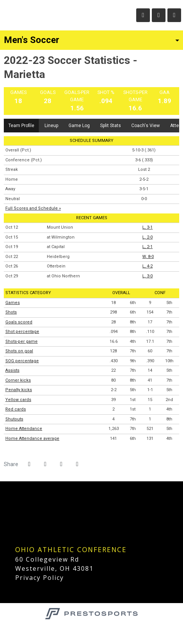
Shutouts (14, 419)
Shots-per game (21, 341)
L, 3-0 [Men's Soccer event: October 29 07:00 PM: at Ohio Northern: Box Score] (147, 276)
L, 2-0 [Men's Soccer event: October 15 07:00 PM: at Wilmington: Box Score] (147, 237)
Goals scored (18, 322)
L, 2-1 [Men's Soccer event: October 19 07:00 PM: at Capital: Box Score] (147, 246)
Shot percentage (22, 331)
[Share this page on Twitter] (45, 464)
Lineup (51, 125)
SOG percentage (22, 360)
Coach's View (145, 125)
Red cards (15, 409)
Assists (12, 370)
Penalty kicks (18, 389)
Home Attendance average (32, 438)
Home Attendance (23, 428)
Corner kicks (18, 380)
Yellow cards (18, 399)
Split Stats (110, 125)
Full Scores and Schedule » (33, 208)
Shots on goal (19, 351)
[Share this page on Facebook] (29, 464)
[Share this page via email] (61, 464)
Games (12, 302)
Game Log (79, 125)
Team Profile (21, 125)
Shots (11, 312)
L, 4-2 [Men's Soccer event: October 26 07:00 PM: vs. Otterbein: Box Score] (147, 266)
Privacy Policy (39, 577)
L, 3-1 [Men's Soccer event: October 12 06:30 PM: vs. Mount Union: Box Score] (147, 227)
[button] (77, 464)
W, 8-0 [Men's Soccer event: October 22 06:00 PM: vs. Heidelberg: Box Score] (148, 256)
